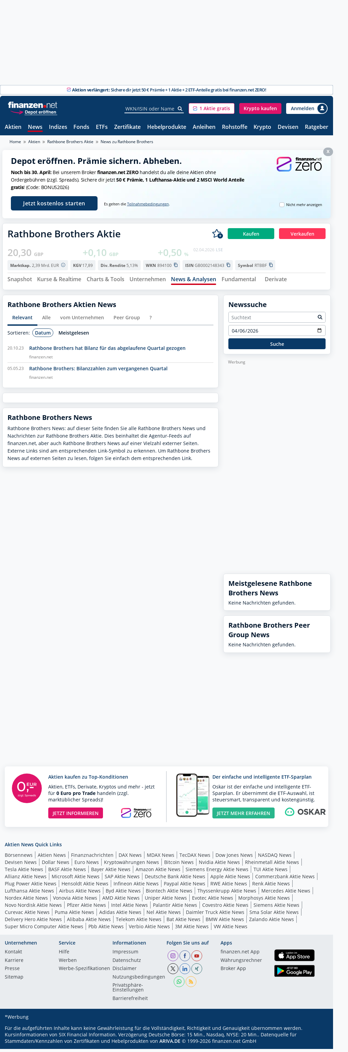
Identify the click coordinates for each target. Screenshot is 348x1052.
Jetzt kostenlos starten (54, 203)
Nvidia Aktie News (219, 865)
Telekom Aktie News (138, 922)
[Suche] (180, 109)
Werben (68, 963)
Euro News (86, 865)
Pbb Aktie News (106, 929)
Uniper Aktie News (166, 900)
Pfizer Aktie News (86, 907)
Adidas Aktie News (120, 915)
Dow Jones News (234, 857)
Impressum (125, 955)
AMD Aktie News (121, 900)
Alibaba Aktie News (89, 922)
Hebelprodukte (166, 127)
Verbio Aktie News (149, 929)
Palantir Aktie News (175, 907)
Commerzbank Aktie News (285, 879)
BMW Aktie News (225, 922)
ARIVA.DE (169, 1044)
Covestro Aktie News (225, 907)
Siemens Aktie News (276, 907)
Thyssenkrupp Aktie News (226, 893)
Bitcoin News (179, 865)
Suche (277, 346)
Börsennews (19, 857)
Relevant (22, 320)
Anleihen (204, 127)
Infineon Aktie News (136, 886)
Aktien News (52, 857)
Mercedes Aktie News (285, 893)
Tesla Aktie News (24, 872)
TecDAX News (194, 857)
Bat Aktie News (184, 922)
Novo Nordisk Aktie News (33, 907)
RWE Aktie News (228, 886)
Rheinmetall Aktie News (272, 865)
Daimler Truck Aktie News (215, 915)
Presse (12, 971)
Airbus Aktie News (80, 893)
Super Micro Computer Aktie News (44, 929)
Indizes (58, 127)
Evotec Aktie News (212, 900)
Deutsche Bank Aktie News (175, 879)
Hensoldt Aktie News (85, 886)
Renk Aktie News (271, 886)
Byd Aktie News (123, 893)
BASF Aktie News (67, 872)
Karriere (14, 963)
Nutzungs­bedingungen (138, 980)
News (35, 127)
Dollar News (55, 865)
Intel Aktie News (129, 907)
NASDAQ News (275, 857)
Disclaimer (124, 971)
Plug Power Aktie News (30, 886)
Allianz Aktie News (26, 879)
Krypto (262, 127)
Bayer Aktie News (110, 872)
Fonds (81, 127)
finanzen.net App (240, 955)
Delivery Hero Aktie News (33, 922)
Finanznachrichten (92, 857)
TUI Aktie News (271, 872)
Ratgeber (316, 127)
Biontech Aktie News (169, 893)
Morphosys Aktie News (264, 900)
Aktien (13, 127)
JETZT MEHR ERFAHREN (243, 816)
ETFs (102, 127)
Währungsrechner (241, 963)
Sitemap (14, 980)
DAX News (130, 857)
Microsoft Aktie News (76, 879)
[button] (211, 108)
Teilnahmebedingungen (148, 204)
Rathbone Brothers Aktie (70, 142)
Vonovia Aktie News (75, 900)
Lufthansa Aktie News (29, 893)
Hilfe (64, 955)
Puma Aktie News (74, 915)
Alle (46, 320)
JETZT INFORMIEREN (76, 816)
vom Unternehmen (82, 320)
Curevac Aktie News (27, 915)
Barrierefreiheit (130, 1001)
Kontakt (13, 955)
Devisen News (21, 865)
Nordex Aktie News (26, 900)
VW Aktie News (230, 929)
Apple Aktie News (230, 879)
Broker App (233, 971)
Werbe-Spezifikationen (84, 971)
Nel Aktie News (163, 915)
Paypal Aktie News (184, 886)
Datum (43, 335)
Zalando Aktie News (271, 922)
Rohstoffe (234, 127)
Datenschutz (126, 963)
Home (15, 142)
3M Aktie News (192, 929)
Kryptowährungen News (131, 865)
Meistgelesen (73, 335)
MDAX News (160, 857)
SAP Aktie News (122, 879)
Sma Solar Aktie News (274, 915)
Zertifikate (127, 127)
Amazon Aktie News (158, 872)
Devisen (288, 127)
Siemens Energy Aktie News (217, 872)
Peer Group (127, 320)
